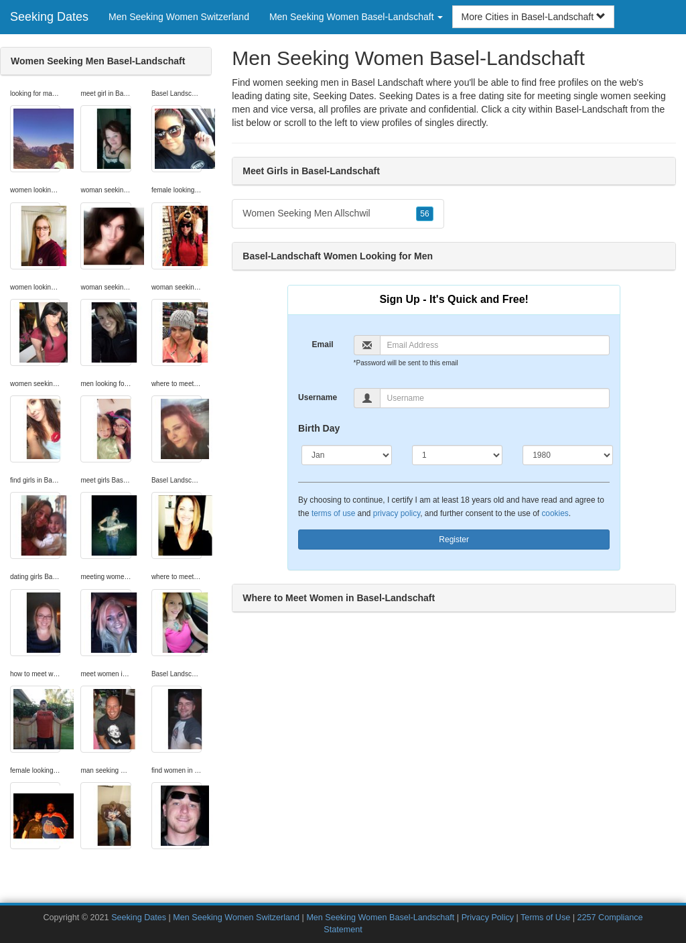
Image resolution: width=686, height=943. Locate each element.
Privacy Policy (488, 917)
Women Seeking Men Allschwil (338, 213)
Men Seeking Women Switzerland (179, 16)
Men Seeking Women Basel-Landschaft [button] (356, 16)
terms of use (333, 513)
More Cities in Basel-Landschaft (533, 16)
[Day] (457, 455)
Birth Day (319, 428)
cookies (554, 513)
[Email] (495, 345)
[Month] (346, 455)
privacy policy (396, 513)
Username (317, 397)
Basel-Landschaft (591, 109)
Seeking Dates (49, 16)
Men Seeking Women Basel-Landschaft (380, 917)
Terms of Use (545, 917)
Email (323, 344)
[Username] (495, 398)
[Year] (568, 455)
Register (454, 539)
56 (424, 213)
